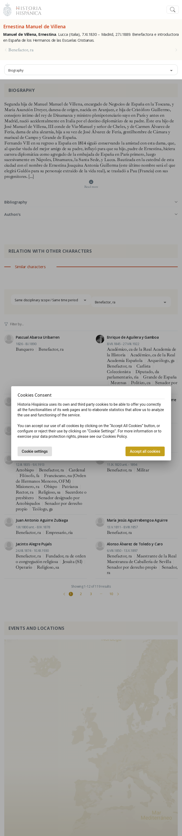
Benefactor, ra (21, 50)
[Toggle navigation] (173, 10)
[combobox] (91, 69)
